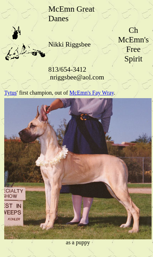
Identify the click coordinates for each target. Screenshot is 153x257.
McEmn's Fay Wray (91, 93)
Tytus (10, 93)
